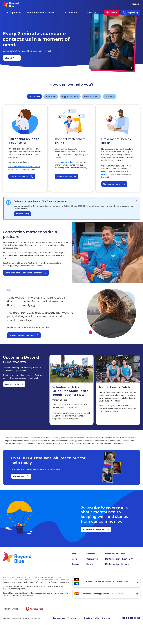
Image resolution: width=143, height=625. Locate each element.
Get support (34, 96)
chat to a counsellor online (23, 169)
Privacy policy (74, 618)
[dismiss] (136, 200)
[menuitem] (13, 12)
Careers (75, 564)
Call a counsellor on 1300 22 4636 (24, 166)
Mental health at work (115, 554)
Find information (91, 96)
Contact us (91, 554)
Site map (106, 618)
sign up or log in (68, 162)
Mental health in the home (117, 564)
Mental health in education (119, 559)
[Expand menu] (20, 12)
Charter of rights (91, 618)
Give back (109, 96)
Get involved (92, 559)
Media (74, 559)
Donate (89, 564)
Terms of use (59, 618)
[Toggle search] (133, 4)
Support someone (70, 96)
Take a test (51, 96)
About (74, 554)
